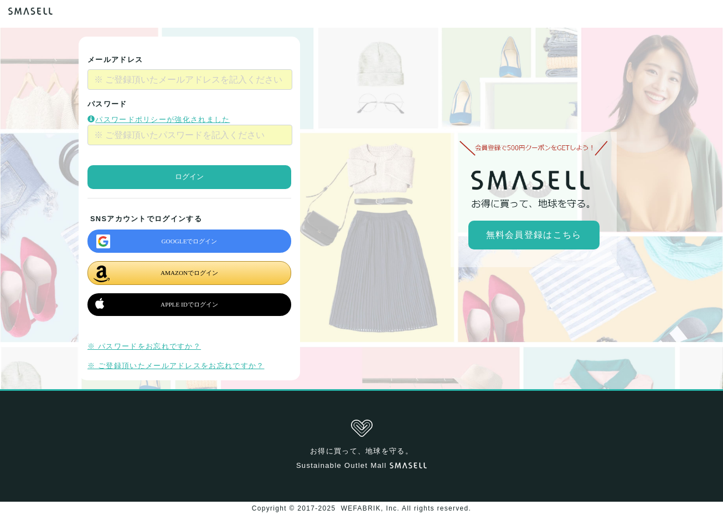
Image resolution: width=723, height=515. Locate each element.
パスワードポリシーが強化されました (158, 119)
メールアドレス (115, 59)
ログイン (189, 176)
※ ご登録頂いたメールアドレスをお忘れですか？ (175, 365)
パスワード (107, 104)
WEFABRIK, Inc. (370, 508)
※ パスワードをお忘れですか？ (144, 346)
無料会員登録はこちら (534, 234)
